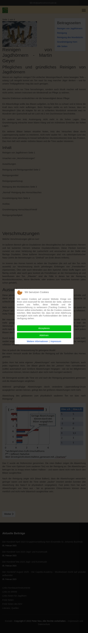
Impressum (55, 341)
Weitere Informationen (37, 341)
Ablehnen (44, 335)
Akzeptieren (44, 328)
